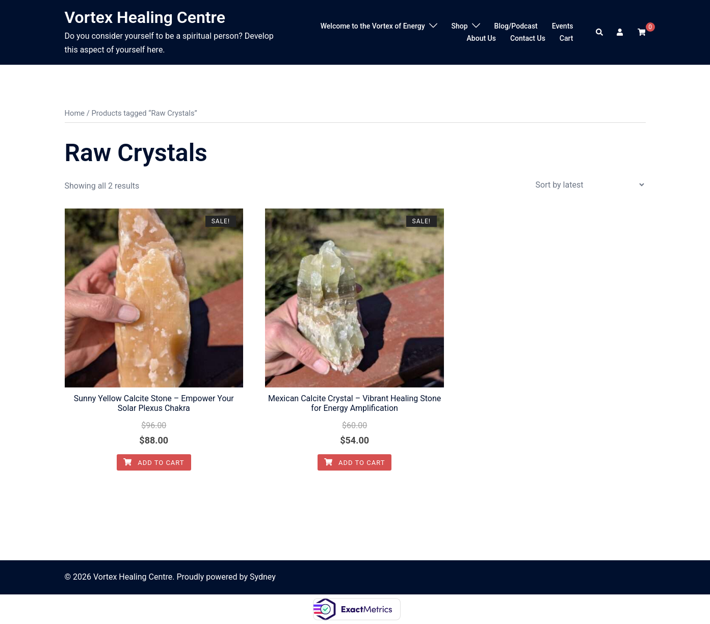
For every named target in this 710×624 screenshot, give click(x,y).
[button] (600, 32)
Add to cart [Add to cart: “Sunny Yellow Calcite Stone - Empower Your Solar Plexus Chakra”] (154, 462)
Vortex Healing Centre (145, 17)
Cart (566, 38)
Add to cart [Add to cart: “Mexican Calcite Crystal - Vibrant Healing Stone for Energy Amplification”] (354, 462)
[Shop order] (590, 184)
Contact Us (527, 38)
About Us (481, 38)
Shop (460, 26)
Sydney (263, 577)
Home (75, 113)
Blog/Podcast (516, 26)
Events (562, 26)
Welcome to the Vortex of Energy (373, 26)
